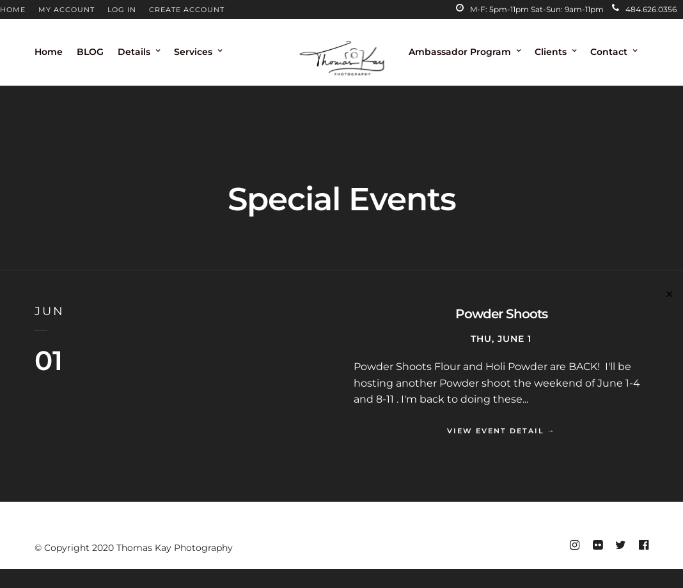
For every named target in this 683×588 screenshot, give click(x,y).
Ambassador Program (460, 52)
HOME (13, 9)
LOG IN (121, 9)
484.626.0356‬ (644, 9)
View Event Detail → (501, 430)
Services (193, 52)
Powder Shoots (501, 313)
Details (134, 52)
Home (49, 52)
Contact (608, 52)
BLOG (90, 52)
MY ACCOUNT (66, 9)
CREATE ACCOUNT (186, 9)
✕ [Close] (669, 294)
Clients (551, 52)
